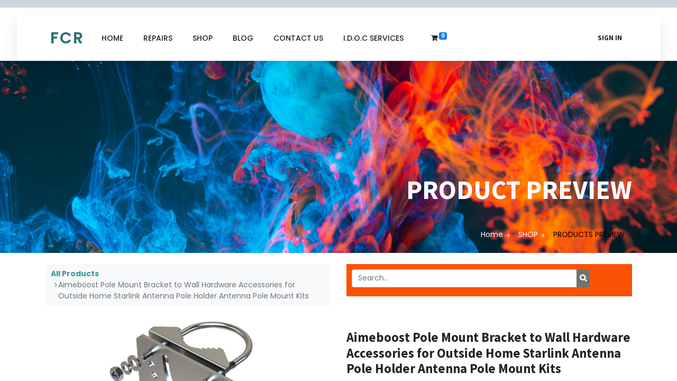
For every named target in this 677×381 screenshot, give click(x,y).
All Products (75, 273)
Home (492, 234)
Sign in (610, 37)
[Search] (583, 278)
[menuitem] (112, 38)
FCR (67, 38)
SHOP (528, 234)
